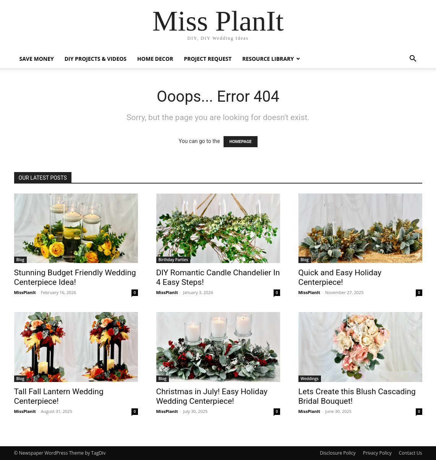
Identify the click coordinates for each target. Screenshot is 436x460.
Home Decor (155, 58)
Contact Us (410, 453)
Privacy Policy (377, 453)
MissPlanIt (25, 292)
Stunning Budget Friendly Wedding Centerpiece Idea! (75, 277)
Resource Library (268, 58)
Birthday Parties (173, 259)
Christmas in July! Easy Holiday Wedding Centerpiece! (211, 396)
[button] (413, 59)
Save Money (36, 58)
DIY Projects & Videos (95, 58)
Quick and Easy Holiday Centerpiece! (340, 277)
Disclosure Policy (338, 453)
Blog (20, 259)
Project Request (208, 58)
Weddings (310, 378)
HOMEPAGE (240, 141)
